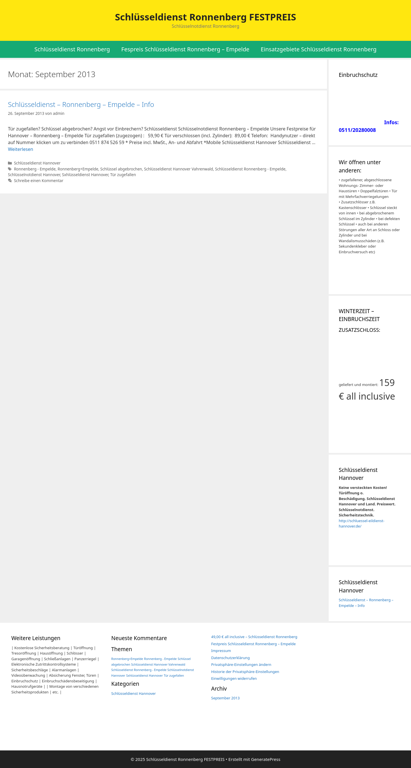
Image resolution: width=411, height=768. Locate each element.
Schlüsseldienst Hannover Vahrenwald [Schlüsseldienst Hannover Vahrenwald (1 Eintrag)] (158, 664)
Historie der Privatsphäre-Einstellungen (245, 671)
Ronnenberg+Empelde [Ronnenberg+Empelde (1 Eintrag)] (127, 659)
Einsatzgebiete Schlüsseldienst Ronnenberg (319, 49)
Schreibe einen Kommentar (38, 180)
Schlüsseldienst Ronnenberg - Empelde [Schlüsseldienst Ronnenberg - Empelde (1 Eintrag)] (138, 670)
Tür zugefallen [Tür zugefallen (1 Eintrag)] (174, 676)
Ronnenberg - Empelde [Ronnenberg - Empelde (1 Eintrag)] (160, 659)
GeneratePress (265, 759)
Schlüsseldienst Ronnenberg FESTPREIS (205, 16)
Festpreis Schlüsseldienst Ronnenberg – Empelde (253, 643)
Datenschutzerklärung (230, 657)
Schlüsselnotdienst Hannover (34, 174)
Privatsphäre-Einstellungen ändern (241, 664)
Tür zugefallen (123, 174)
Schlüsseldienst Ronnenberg (72, 49)
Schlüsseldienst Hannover (37, 163)
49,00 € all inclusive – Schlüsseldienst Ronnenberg (254, 636)
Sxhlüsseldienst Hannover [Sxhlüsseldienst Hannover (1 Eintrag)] (144, 676)
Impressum (221, 650)
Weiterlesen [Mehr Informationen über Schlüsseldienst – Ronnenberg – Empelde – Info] (20, 149)
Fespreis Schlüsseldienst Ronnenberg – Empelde (185, 49)
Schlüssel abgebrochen (121, 169)
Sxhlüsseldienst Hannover (85, 174)
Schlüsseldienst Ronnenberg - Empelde (250, 169)
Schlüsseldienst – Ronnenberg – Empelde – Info (81, 104)
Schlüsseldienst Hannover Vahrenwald (178, 169)
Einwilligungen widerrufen (234, 678)
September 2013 (225, 698)
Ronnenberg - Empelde (35, 169)
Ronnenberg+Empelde (78, 169)
